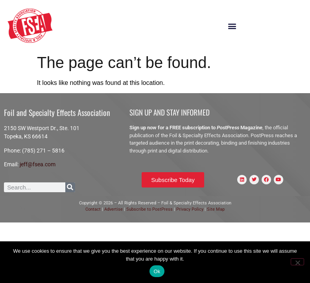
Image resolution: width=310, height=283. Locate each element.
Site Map (216, 209)
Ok (156, 271)
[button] (231, 26)
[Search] (70, 187)
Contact (93, 209)
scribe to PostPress (154, 209)
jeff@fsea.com (37, 164)
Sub (130, 209)
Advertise (113, 209)
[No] (297, 261)
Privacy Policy (190, 209)
